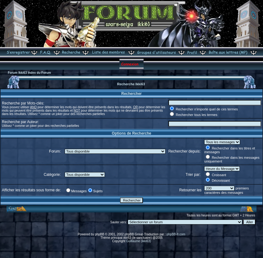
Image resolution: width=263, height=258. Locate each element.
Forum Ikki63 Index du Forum (29, 72)
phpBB (99, 234)
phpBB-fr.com (175, 234)
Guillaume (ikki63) (138, 241)
